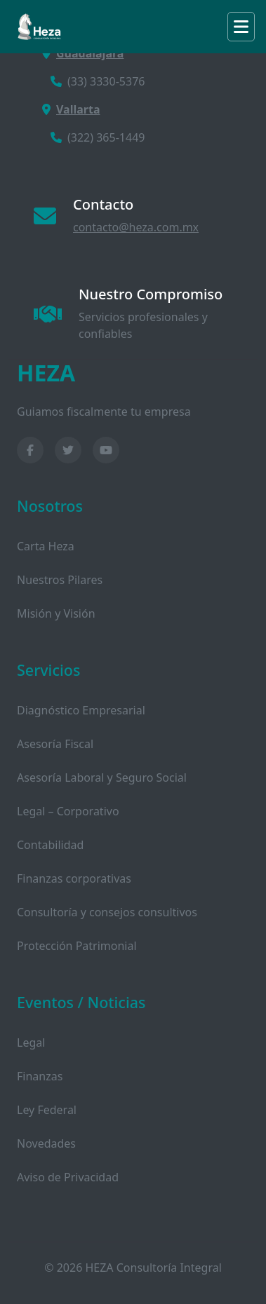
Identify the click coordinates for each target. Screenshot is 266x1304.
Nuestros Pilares (59, 580)
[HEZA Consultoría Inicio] (133, 373)
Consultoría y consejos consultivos (107, 912)
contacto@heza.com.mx (136, 227)
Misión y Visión (56, 613)
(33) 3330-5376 (98, 81)
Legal (31, 1042)
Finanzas (39, 1076)
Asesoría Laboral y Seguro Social (102, 777)
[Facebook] (30, 450)
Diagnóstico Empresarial (81, 710)
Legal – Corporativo (68, 811)
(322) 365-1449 (98, 137)
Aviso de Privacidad (68, 1177)
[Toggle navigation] (241, 26)
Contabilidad (50, 845)
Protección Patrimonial (77, 945)
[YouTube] (106, 450)
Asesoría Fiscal (55, 744)
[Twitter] (68, 450)
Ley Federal (47, 1110)
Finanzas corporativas (74, 878)
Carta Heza (45, 546)
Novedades (46, 1143)
